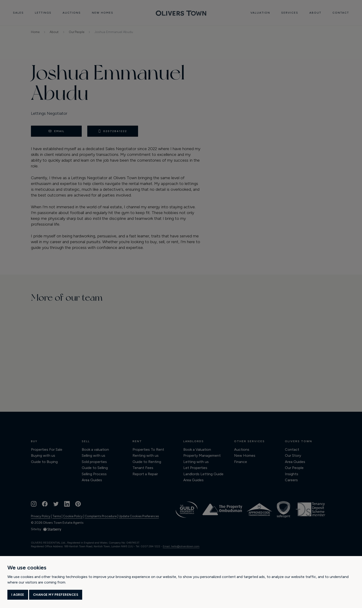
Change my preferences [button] (55, 595)
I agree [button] (17, 595)
